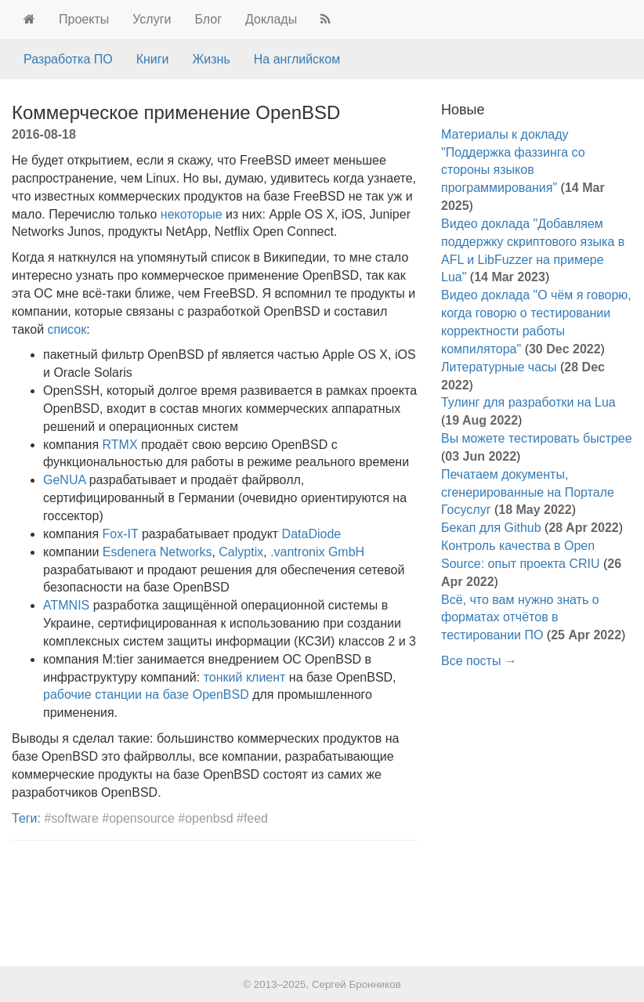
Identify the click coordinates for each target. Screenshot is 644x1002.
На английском (297, 59)
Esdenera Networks (157, 552)
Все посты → (479, 660)
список (67, 329)
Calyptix (241, 552)
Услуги (151, 19)
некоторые (192, 214)
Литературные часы (499, 367)
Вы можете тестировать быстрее (536, 438)
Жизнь (211, 59)
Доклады (271, 19)
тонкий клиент (245, 677)
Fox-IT (121, 534)
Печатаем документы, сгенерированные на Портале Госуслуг (527, 492)
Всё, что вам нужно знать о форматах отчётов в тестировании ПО (520, 617)
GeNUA (64, 480)
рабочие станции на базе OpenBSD (146, 694)
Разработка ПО (68, 59)
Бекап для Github (491, 527)
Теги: (26, 818)
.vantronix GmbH (317, 552)
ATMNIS (66, 605)
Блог (208, 19)
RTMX (120, 444)
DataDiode (312, 534)
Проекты (84, 19)
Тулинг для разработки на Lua (528, 402)
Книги (152, 59)
